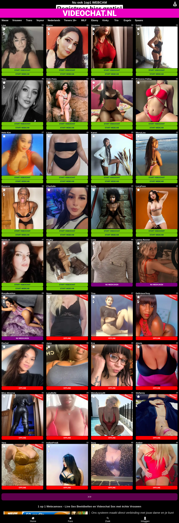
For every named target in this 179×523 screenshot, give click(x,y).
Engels (127, 20)
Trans (29, 20)
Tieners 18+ (70, 20)
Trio (116, 20)
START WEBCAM (22, 74)
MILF (83, 20)
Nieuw (5, 20)
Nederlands (54, 20)
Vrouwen (17, 20)
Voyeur (40, 20)
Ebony (94, 20)
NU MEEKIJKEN (111, 285)
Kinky (105, 20)
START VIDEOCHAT (22, 70)
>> (89, 497)
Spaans (139, 20)
